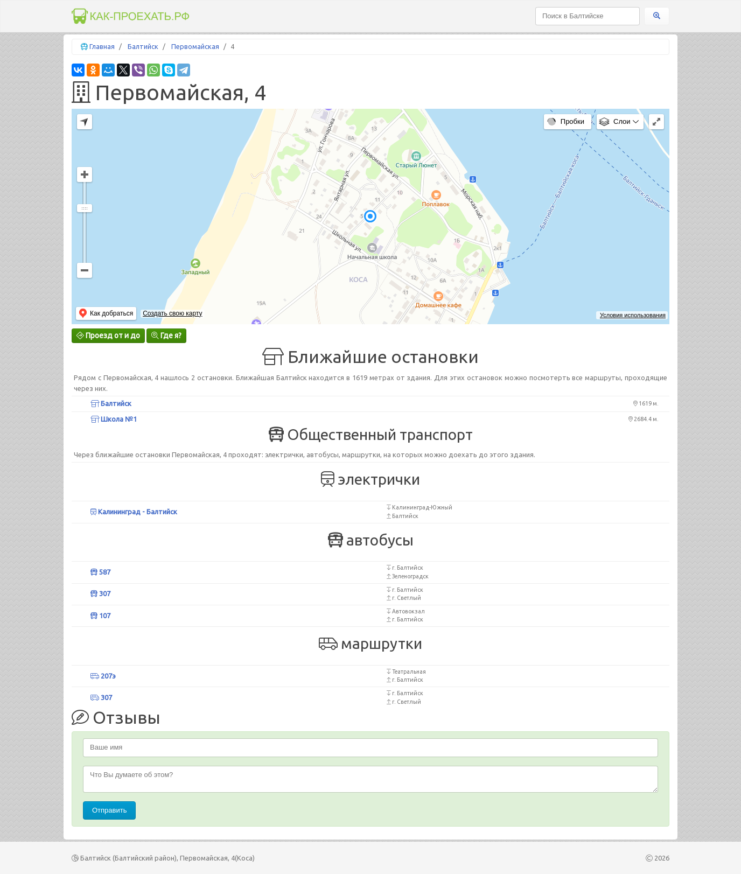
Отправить (109, 810)
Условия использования (633, 315)
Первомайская (195, 46)
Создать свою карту (172, 313)
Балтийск (143, 46)
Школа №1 (113, 419)
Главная (102, 46)
